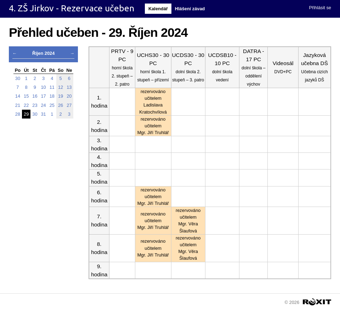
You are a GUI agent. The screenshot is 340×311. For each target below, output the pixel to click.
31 (43, 114)
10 (43, 87)
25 (52, 105)
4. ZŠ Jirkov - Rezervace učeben (71, 8)
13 (69, 87)
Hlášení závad (190, 8)
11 (52, 87)
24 (43, 105)
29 (26, 114)
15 (26, 96)
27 (69, 105)
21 (17, 105)
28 (17, 114)
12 (60, 87)
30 (17, 78)
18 (52, 96)
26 (60, 105)
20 (69, 96)
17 (43, 96)
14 (17, 96)
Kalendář (158, 8)
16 (34, 96)
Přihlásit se (320, 7)
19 (60, 96)
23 (34, 105)
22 (26, 105)
